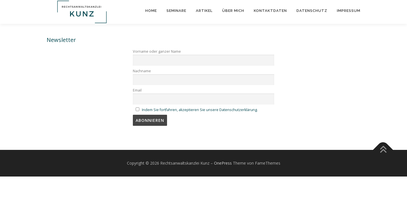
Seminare (176, 10)
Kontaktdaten (270, 10)
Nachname (142, 71)
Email (137, 90)
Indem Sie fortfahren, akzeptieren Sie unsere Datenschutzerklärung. (200, 109)
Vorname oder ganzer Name (157, 51)
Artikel (204, 10)
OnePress (223, 163)
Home (151, 10)
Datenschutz (311, 10)
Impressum (348, 10)
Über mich (233, 10)
